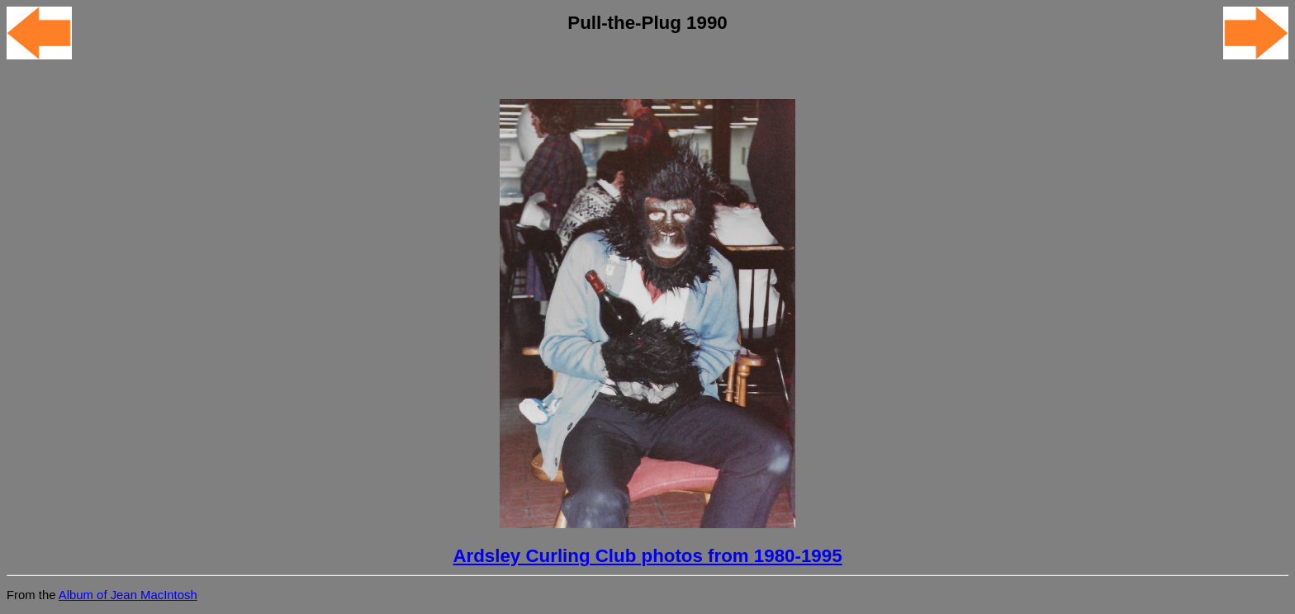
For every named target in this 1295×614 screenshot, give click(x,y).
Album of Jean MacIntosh (128, 595)
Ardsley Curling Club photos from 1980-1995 (647, 556)
